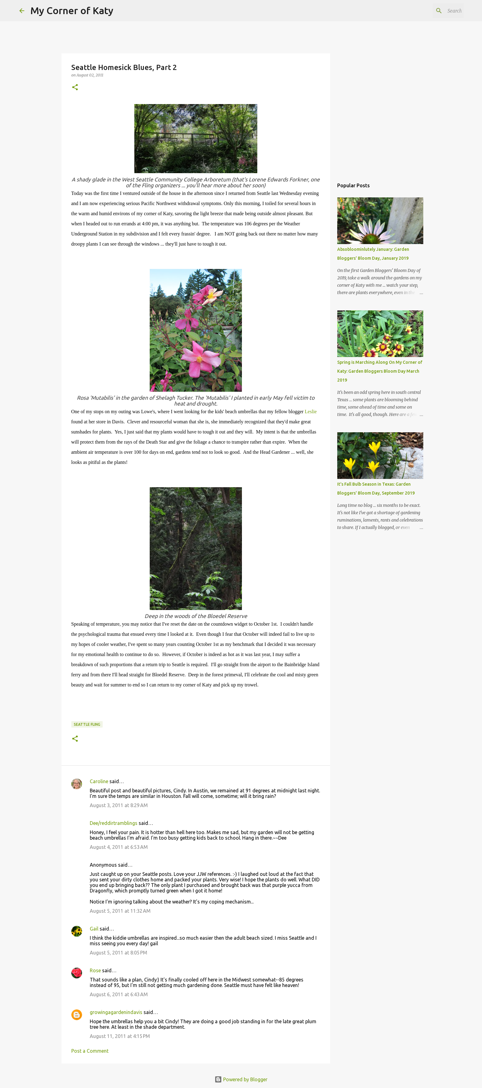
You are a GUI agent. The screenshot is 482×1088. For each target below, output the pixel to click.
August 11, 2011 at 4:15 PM (120, 1036)
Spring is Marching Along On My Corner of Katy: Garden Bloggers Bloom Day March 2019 (379, 371)
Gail (94, 928)
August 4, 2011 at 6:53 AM (119, 847)
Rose (95, 970)
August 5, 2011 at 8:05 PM (118, 952)
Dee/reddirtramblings (113, 823)
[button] (75, 88)
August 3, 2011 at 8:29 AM (119, 805)
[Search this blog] (431, 10)
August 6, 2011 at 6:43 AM (119, 994)
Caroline (99, 781)
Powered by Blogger (241, 1079)
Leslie (311, 411)
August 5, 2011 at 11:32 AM (120, 911)
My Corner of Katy (71, 10)
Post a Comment (90, 1051)
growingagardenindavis (116, 1012)
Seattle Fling (87, 724)
